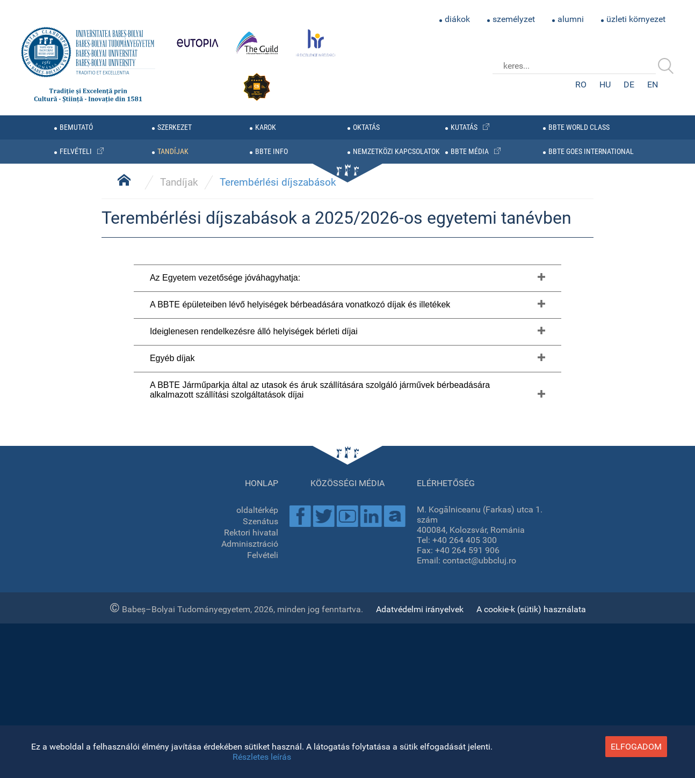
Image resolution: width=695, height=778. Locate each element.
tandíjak (173, 151)
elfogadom (636, 747)
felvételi (76, 151)
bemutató (76, 127)
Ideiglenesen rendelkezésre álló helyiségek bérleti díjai (254, 642)
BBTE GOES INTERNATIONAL (591, 151)
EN (652, 84)
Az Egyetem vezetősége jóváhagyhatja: (225, 588)
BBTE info (271, 151)
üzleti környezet (635, 19)
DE (629, 84)
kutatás (464, 127)
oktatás (366, 127)
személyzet (514, 19)
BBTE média (470, 151)
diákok (457, 19)
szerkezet (174, 127)
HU (605, 84)
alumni (571, 19)
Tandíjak (179, 493)
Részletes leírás (262, 757)
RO (581, 84)
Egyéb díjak (172, 669)
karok (265, 127)
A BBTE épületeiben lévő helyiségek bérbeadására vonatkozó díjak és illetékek (300, 615)
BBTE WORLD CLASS (579, 127)
